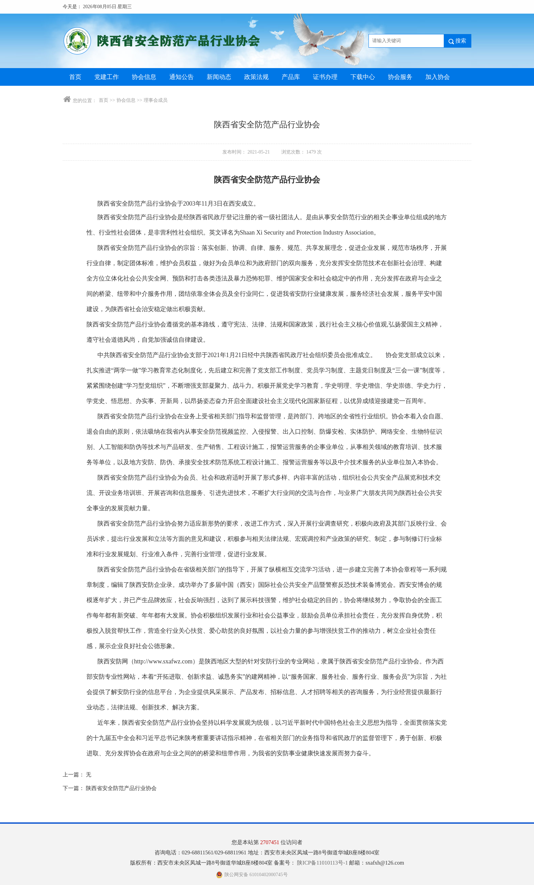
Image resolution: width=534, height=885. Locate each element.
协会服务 (400, 77)
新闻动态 (219, 77)
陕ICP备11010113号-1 (323, 863)
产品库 (291, 77)
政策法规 (256, 77)
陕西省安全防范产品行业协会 (121, 788)
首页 (75, 77)
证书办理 (325, 77)
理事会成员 (156, 100)
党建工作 (106, 77)
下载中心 (362, 77)
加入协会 (437, 77)
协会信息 (144, 77)
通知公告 (181, 77)
